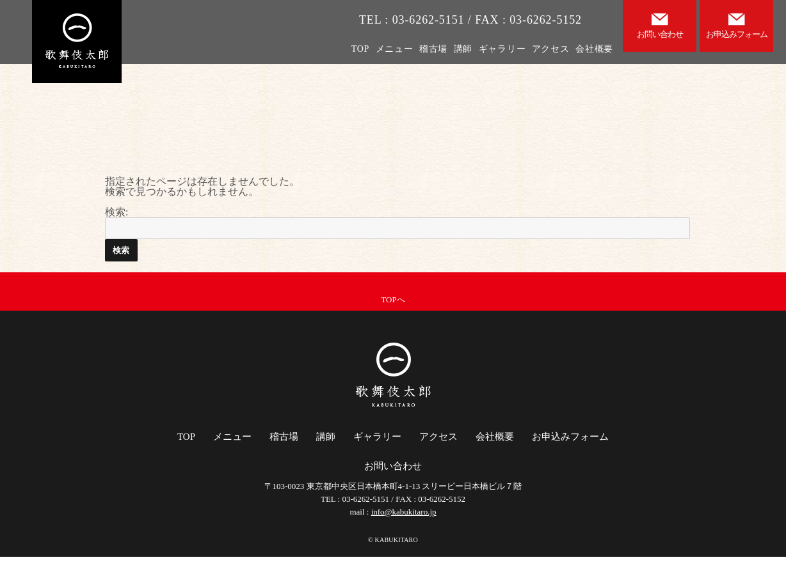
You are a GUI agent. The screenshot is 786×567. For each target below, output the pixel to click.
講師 (463, 49)
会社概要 (594, 49)
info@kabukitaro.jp (404, 512)
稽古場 (433, 49)
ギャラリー (502, 49)
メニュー (394, 49)
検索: (116, 211)
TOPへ (393, 299)
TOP (360, 49)
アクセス (551, 49)
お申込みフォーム (570, 436)
